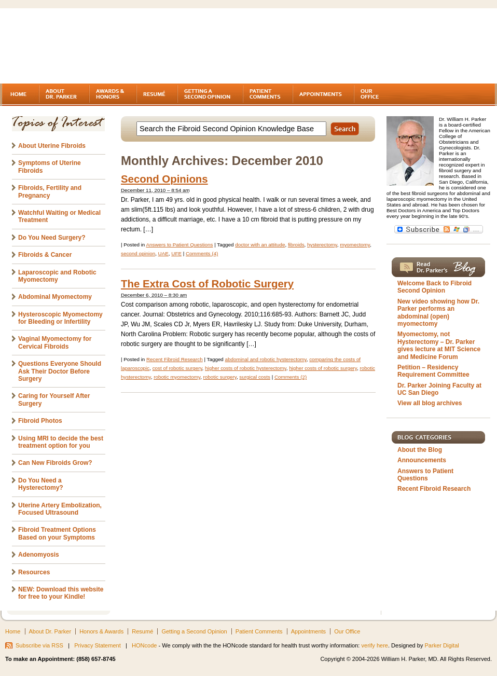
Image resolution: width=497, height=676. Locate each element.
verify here (374, 645)
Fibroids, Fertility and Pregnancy (49, 191)
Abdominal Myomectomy (55, 296)
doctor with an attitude (260, 244)
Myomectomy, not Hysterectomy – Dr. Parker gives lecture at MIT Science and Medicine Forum (438, 345)
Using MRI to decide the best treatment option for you (60, 442)
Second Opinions (164, 179)
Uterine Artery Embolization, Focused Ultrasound (60, 509)
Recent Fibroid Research (174, 359)
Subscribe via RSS (39, 645)
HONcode (144, 645)
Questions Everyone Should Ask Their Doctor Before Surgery (59, 371)
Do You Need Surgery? (52, 237)
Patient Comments (259, 631)
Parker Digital (442, 645)
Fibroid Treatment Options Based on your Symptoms (57, 533)
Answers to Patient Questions (179, 244)
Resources (34, 572)
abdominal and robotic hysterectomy (266, 359)
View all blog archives (429, 403)
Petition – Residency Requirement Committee (433, 371)
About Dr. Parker (50, 631)
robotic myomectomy (177, 377)
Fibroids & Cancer (45, 254)
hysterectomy (322, 244)
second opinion (138, 253)
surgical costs (254, 377)
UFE (176, 253)
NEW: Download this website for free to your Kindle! (60, 593)
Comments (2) (290, 377)
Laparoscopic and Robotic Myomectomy (57, 276)
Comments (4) (202, 253)
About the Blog (419, 449)
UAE (163, 253)
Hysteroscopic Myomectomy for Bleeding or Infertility (60, 318)
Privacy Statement (97, 645)
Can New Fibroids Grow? (55, 462)
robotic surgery (220, 377)
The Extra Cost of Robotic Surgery (207, 283)
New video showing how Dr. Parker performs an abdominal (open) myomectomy (438, 312)
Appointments (308, 631)
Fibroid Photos (40, 420)
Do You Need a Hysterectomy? (40, 484)
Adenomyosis (38, 554)
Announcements (421, 460)
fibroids (296, 244)
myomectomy (355, 244)
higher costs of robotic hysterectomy (245, 368)
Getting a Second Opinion (194, 631)
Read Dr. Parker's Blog (438, 267)
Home (12, 631)
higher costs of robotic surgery (323, 368)
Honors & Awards (101, 631)
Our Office (347, 631)
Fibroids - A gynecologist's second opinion (90, 47)
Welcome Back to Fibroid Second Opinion (434, 287)
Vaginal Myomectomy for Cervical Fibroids (54, 342)
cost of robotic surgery (177, 368)
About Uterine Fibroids (52, 145)
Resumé (142, 631)
